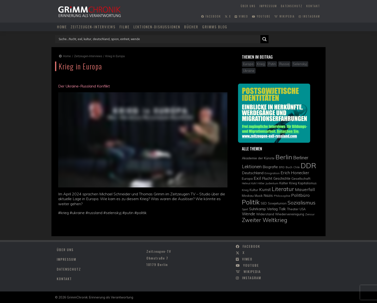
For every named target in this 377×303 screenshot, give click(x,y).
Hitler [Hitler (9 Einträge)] (261, 183)
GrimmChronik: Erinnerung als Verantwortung (100, 297)
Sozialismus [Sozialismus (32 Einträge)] (301, 202)
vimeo (241, 16)
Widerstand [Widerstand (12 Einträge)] (265, 214)
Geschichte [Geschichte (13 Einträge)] (281, 178)
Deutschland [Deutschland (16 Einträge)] (253, 172)
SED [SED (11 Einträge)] (264, 203)
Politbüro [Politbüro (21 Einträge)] (300, 195)
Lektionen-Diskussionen (156, 26)
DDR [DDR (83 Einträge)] (308, 165)
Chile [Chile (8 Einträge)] (296, 167)
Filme (124, 26)
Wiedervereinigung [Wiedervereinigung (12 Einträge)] (289, 214)
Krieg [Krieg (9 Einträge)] (245, 190)
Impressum (268, 6)
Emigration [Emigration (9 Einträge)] (272, 173)
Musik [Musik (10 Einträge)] (259, 196)
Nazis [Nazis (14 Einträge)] (268, 195)
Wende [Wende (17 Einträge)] (248, 213)
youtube (261, 16)
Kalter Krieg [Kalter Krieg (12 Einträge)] (288, 183)
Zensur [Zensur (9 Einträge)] (309, 214)
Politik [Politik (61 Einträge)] (251, 202)
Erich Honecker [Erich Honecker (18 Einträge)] (295, 172)
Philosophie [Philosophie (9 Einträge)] (282, 196)
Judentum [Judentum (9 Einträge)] (271, 183)
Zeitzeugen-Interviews (93, 26)
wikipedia (284, 16)
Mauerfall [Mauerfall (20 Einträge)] (305, 189)
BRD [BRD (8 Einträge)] (282, 167)
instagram (309, 16)
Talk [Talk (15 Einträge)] (282, 208)
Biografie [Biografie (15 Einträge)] (270, 166)
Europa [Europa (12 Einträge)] (247, 178)
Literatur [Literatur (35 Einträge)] (283, 189)
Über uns (248, 6)
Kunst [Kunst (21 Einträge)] (265, 189)
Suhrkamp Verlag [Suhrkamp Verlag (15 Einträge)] (263, 208)
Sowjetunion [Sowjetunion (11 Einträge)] (277, 203)
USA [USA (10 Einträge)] (303, 209)
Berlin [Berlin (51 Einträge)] (284, 157)
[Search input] (159, 39)
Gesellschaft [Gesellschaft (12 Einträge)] (300, 178)
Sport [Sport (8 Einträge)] (245, 209)
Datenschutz (291, 6)
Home (62, 26)
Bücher (191, 26)
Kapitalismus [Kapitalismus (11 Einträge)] (307, 183)
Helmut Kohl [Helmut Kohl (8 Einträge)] (249, 183)
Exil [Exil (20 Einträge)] (257, 178)
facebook (211, 16)
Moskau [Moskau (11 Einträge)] (248, 196)
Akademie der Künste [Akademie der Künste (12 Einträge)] (258, 158)
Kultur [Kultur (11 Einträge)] (254, 190)
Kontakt (313, 6)
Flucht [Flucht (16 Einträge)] (267, 178)
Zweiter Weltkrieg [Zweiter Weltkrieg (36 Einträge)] (264, 219)
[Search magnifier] (264, 39)
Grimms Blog (214, 26)
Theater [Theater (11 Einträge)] (293, 209)
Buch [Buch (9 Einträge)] (289, 167)
